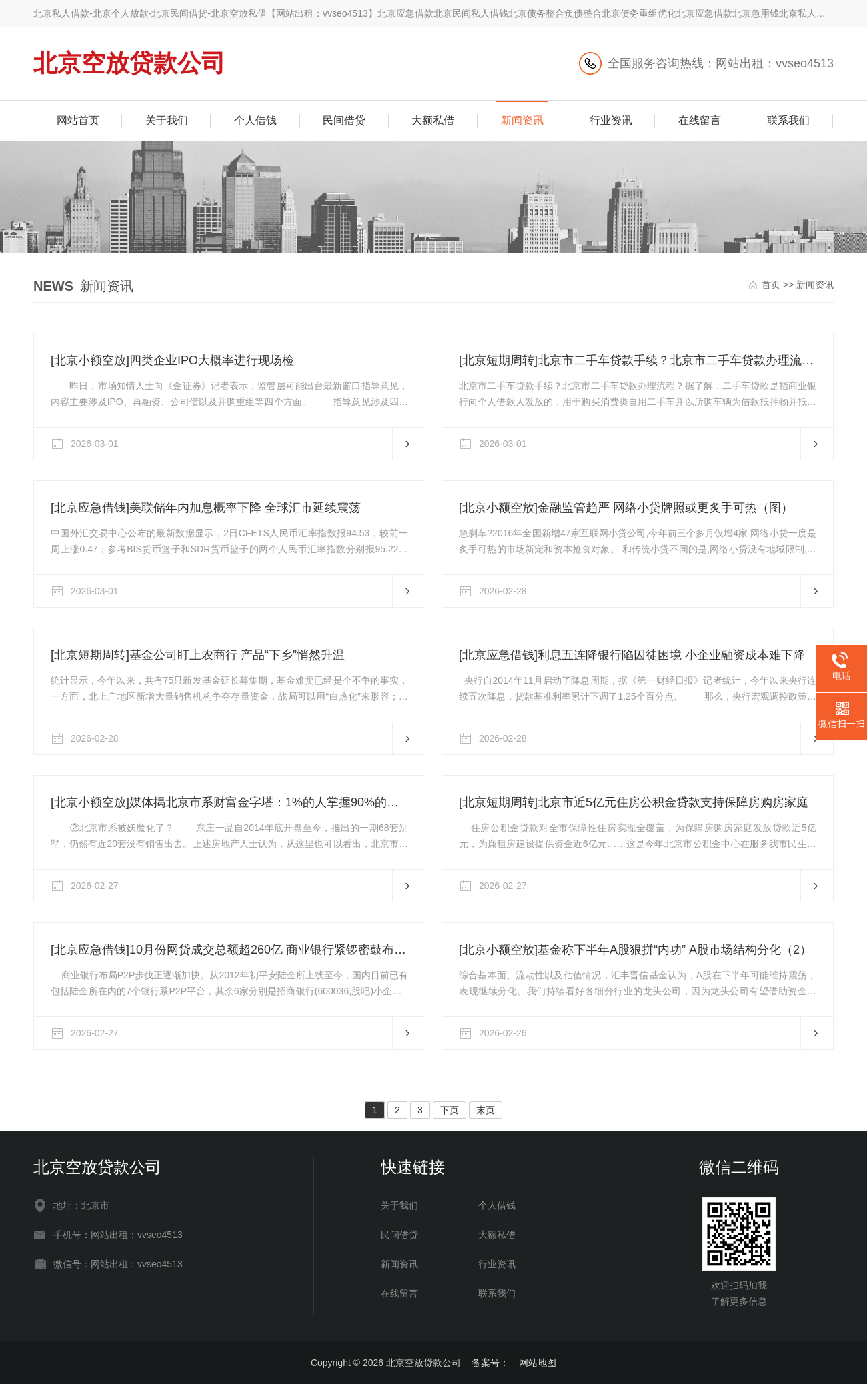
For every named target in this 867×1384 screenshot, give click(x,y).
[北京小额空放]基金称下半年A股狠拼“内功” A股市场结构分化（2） (635, 949)
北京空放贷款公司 (129, 63)
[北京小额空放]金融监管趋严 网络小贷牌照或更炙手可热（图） (626, 507)
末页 (485, 1110)
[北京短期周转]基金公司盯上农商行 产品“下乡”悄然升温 (198, 655)
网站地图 (537, 1362)
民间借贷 (344, 120)
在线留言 (699, 120)
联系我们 (788, 120)
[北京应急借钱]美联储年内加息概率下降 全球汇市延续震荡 (206, 507)
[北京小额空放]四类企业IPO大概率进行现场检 (172, 360)
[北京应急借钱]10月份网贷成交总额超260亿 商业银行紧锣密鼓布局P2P (229, 949)
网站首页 (78, 120)
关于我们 (166, 120)
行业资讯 (611, 120)
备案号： (490, 1362)
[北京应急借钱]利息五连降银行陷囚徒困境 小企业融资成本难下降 (632, 655)
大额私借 (432, 120)
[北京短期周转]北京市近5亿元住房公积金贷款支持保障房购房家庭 (633, 802)
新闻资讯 (522, 120)
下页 (449, 1110)
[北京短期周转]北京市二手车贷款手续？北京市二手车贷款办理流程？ (637, 360)
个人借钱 (255, 120)
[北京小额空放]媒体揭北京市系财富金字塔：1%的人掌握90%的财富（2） (229, 802)
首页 (771, 284)
